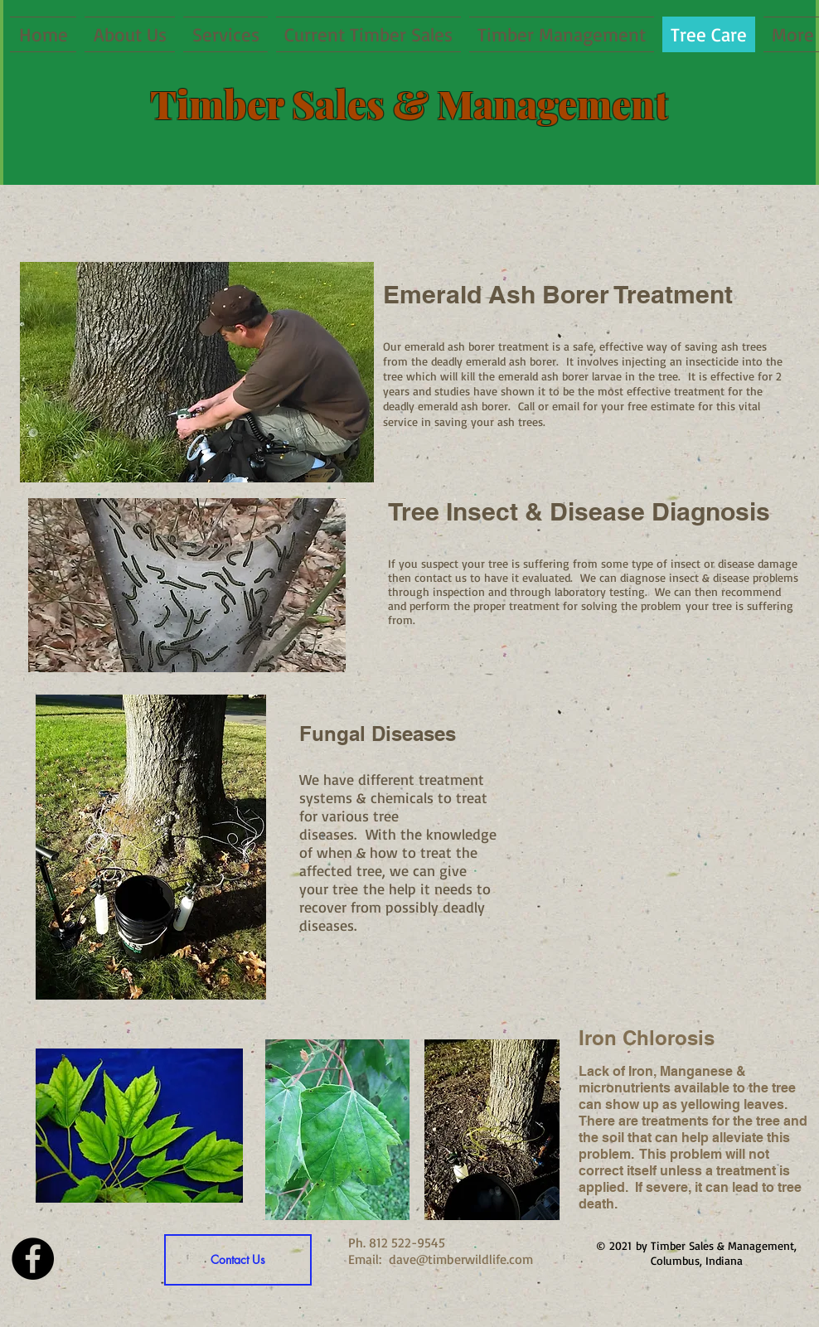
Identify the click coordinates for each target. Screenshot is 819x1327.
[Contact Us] (238, 1260)
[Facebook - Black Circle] (33, 1258)
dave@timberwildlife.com (461, 1259)
